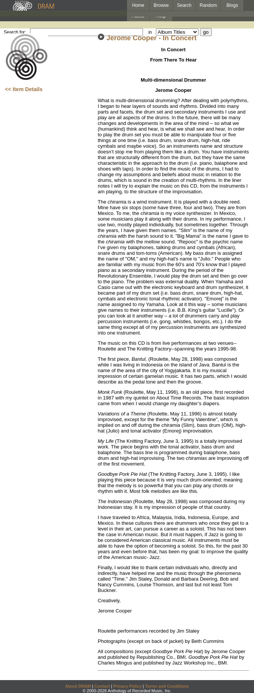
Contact (102, 686)
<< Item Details (24, 89)
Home (138, 5)
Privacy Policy (127, 686)
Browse (161, 5)
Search (184, 5)
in (150, 32)
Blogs (232, 5)
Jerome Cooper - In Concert (151, 38)
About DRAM (78, 686)
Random (208, 5)
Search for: (15, 32)
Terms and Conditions (167, 686)
